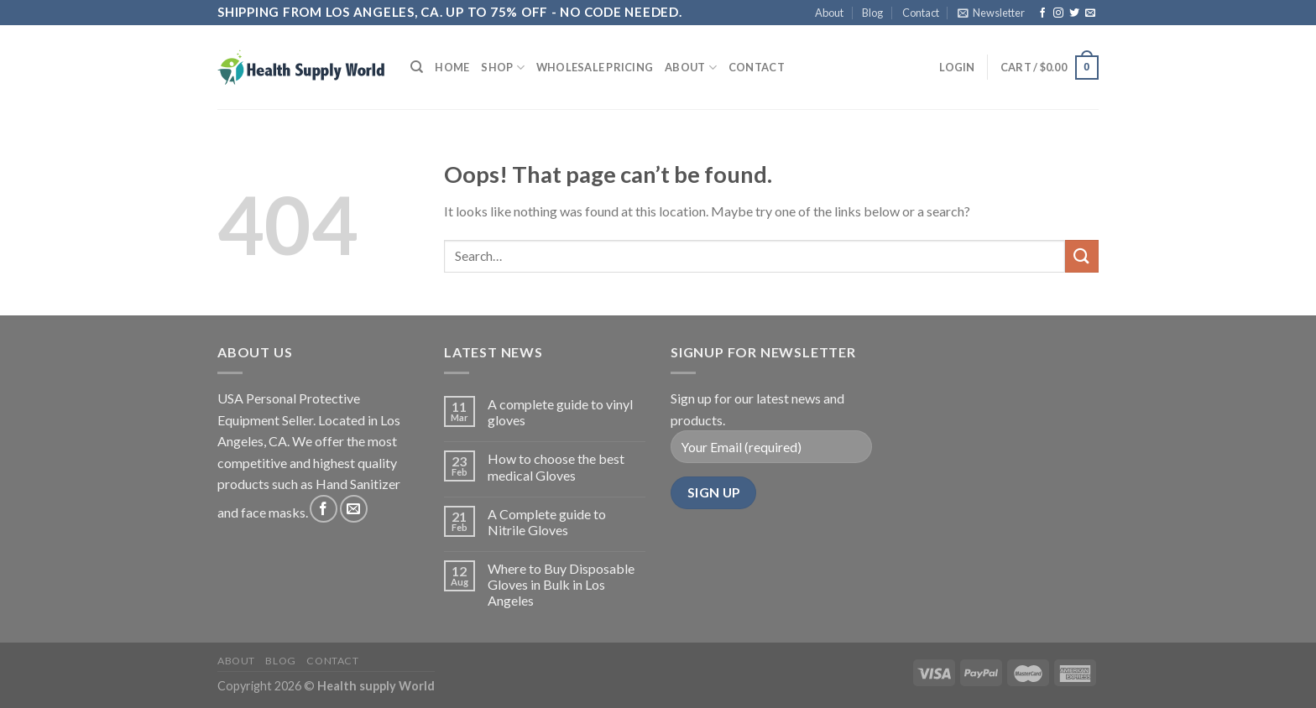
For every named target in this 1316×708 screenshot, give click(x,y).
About (829, 12)
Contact (920, 12)
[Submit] (1082, 256)
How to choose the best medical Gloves (556, 466)
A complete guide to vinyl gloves (560, 412)
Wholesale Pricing (594, 67)
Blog (872, 12)
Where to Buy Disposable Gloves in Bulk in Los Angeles (561, 584)
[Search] (416, 67)
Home (452, 67)
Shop (502, 67)
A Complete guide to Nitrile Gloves (547, 522)
